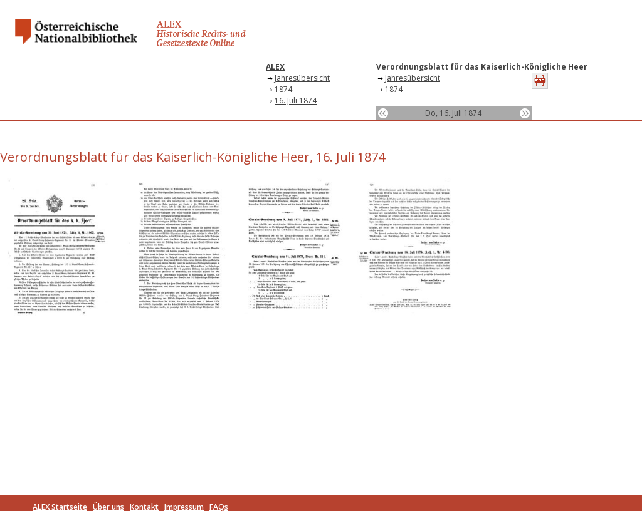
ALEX (275, 66)
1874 (283, 89)
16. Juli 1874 (296, 100)
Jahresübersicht (302, 78)
